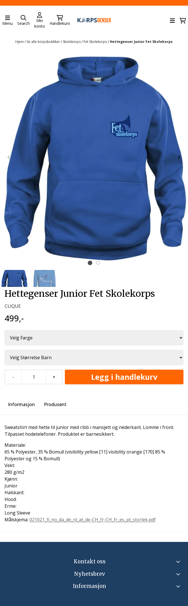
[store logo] (94, 20)
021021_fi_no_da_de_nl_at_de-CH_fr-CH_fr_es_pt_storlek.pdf (92, 519)
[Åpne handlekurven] (182, 21)
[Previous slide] (9, 157)
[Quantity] (34, 377)
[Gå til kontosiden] (39, 20)
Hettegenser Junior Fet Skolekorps (141, 41)
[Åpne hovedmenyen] (7, 21)
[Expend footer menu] (179, 586)
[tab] (90, 263)
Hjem (20, 41)
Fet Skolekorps (96, 41)
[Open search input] (23, 20)
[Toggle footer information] (179, 561)
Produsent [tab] (55, 404)
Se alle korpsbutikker (44, 41)
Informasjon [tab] (21, 404)
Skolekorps (72, 41)
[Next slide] (178, 157)
